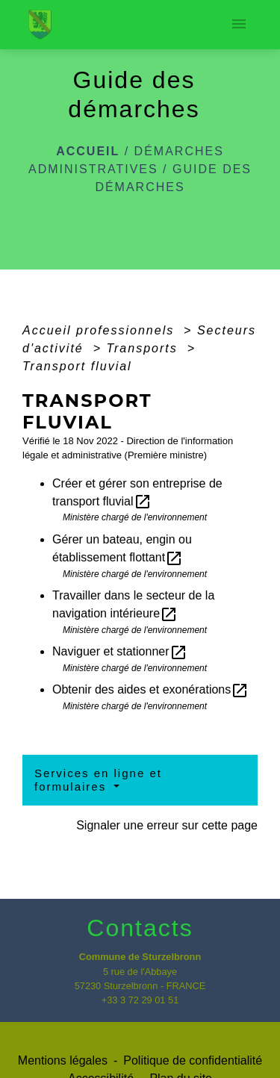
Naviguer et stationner (119, 651)
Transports (144, 348)
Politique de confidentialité (192, 1060)
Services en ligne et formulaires (98, 780)
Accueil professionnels (100, 330)
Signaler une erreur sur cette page (167, 825)
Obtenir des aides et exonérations (150, 689)
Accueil (87, 151)
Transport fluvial (77, 366)
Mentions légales (63, 1060)
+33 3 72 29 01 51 (140, 1000)
